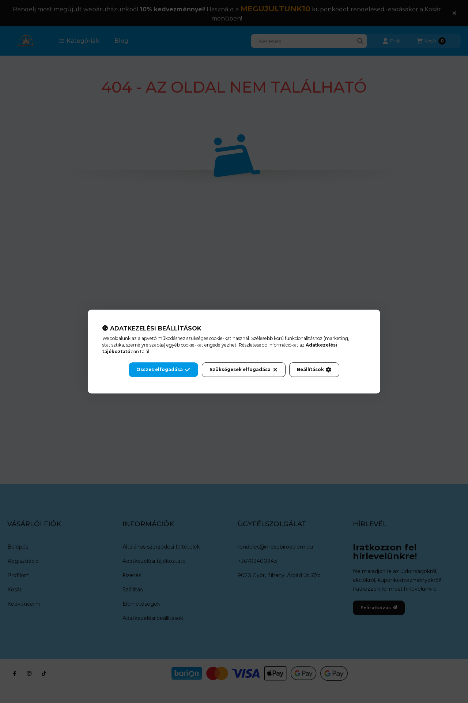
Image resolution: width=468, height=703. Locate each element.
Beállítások (314, 370)
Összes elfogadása (163, 370)
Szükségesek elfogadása (244, 370)
